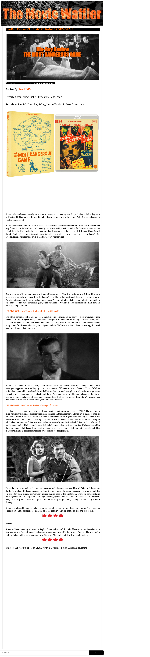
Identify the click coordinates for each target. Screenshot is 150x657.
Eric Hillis (24, 89)
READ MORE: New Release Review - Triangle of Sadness (32, 405)
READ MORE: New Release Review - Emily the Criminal (32, 311)
